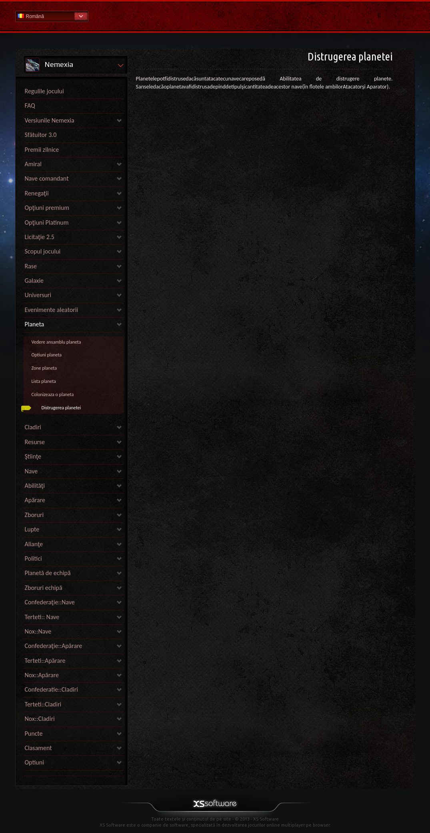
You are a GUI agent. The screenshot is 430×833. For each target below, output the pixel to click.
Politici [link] (33, 558)
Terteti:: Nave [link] (42, 617)
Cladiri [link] (33, 427)
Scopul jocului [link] (43, 251)
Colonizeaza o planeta (53, 394)
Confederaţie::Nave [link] (50, 602)
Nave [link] (31, 471)
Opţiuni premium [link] (47, 207)
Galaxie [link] (34, 280)
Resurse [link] (35, 442)
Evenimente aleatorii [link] (51, 310)
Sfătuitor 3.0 (41, 135)
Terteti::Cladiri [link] (43, 704)
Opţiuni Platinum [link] (47, 222)
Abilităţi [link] (35, 485)
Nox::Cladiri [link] (40, 718)
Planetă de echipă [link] (48, 573)
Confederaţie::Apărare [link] (53, 646)
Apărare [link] (35, 500)
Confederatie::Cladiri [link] (51, 689)
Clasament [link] (38, 748)
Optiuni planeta (47, 355)
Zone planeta (44, 368)
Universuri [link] (38, 295)
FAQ (30, 105)
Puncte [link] (34, 733)
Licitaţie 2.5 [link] (39, 237)
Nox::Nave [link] (38, 631)
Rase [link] (31, 266)
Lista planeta (44, 381)
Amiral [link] (33, 164)
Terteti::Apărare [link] (45, 660)
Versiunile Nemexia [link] (49, 120)
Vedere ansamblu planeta (56, 342)
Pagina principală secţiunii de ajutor (215, 15)
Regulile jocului (44, 91)
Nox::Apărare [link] (42, 675)
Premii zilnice (42, 149)
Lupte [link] (32, 529)
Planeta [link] (34, 324)
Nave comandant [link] (47, 178)
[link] (74, 774)
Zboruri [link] (34, 515)
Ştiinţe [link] (33, 456)
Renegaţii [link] (37, 193)
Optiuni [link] (34, 762)
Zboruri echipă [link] (43, 588)
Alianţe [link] (34, 544)
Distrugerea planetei (61, 407)
